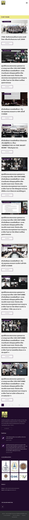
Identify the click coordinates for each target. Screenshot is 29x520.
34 (19, 405)
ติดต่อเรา (24, 515)
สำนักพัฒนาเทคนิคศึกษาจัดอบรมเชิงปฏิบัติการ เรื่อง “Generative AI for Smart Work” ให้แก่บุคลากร (14, 144)
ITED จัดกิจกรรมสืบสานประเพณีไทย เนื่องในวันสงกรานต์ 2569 (13, 38)
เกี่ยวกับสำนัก (14, 517)
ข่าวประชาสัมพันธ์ (7, 21)
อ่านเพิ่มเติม (7, 43)
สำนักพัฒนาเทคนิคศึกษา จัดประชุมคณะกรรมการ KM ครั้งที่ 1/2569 (13, 111)
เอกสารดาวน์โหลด (16, 515)
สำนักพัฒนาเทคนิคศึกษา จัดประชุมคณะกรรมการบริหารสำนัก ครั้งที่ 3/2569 (13, 263)
